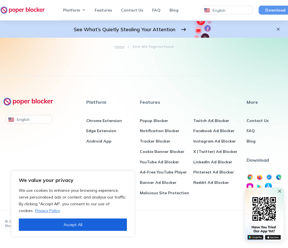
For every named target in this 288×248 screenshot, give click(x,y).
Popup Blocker (154, 120)
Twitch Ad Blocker (211, 120)
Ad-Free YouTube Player (163, 174)
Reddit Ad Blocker (211, 185)
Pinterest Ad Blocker (213, 174)
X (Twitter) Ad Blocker (215, 152)
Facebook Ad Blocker (213, 131)
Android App (99, 142)
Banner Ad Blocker (158, 185)
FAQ (156, 10)
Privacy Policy (47, 210)
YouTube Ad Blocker (159, 163)
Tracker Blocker (155, 142)
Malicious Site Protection (164, 195)
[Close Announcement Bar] (278, 29)
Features (103, 10)
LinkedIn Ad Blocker (212, 163)
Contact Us (132, 10)
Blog (173, 10)
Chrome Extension (104, 120)
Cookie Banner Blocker (162, 152)
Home (119, 46)
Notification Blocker (159, 131)
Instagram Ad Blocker (214, 142)
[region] (72, 204)
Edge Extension (101, 131)
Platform (74, 10)
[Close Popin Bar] (279, 191)
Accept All (73, 224)
